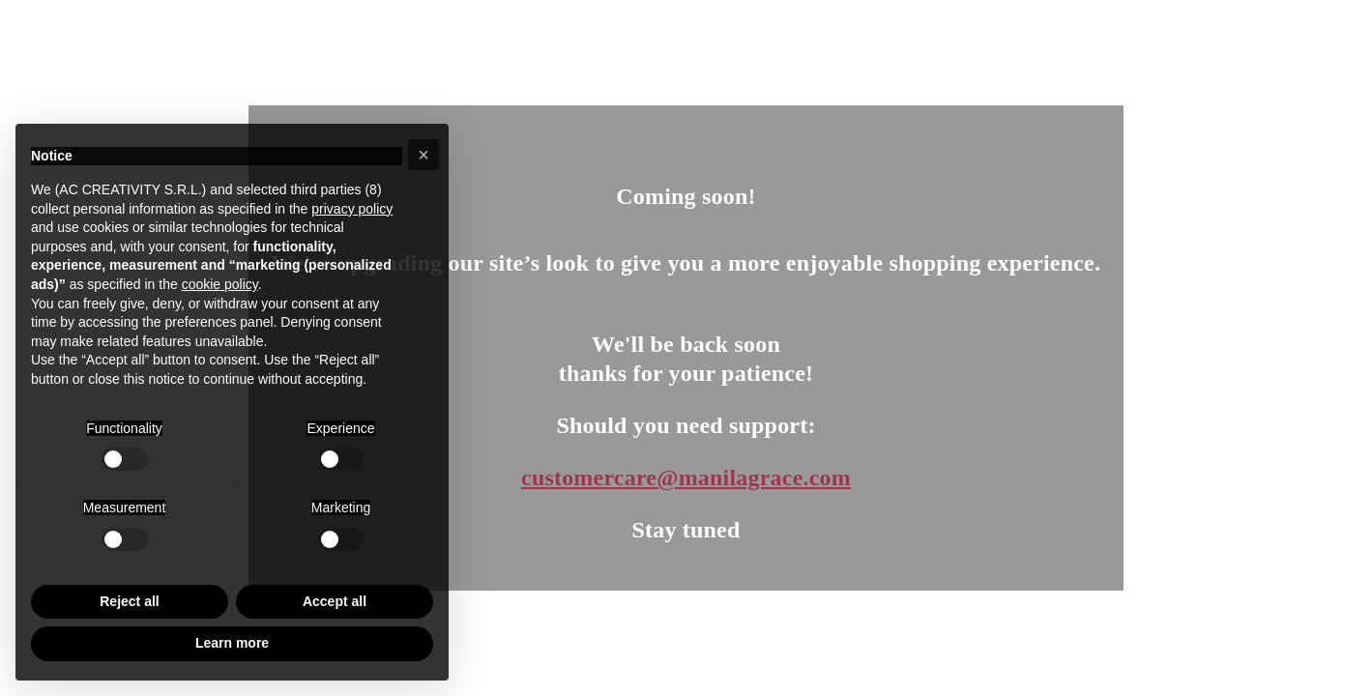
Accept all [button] (334, 601)
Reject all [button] (129, 601)
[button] (423, 154)
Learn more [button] (232, 643)
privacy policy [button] (352, 209)
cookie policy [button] (220, 284)
